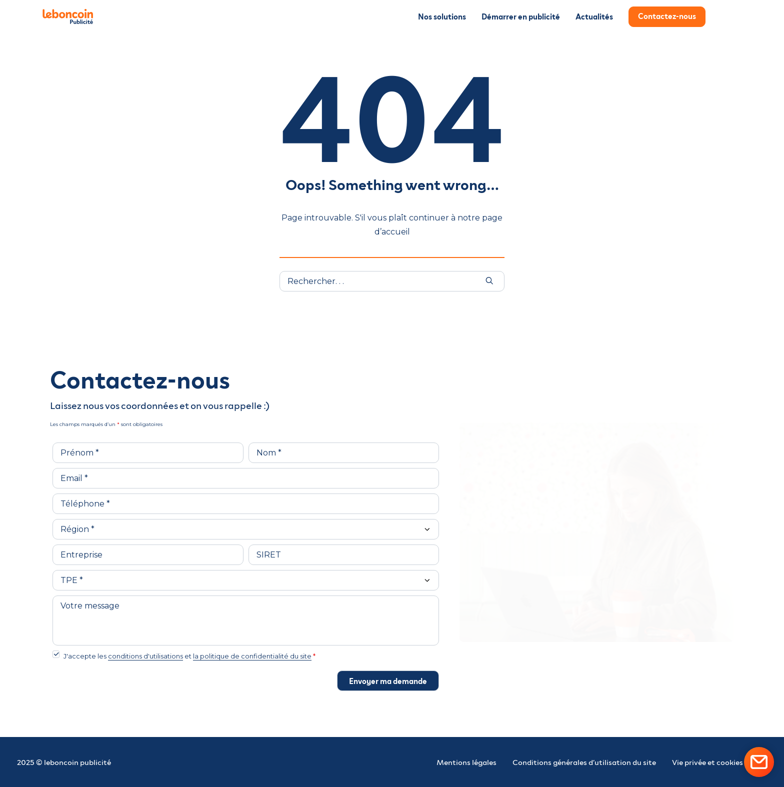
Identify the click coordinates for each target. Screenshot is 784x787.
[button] (490, 280)
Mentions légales (466, 761)
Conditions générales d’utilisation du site (584, 761)
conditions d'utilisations (145, 656)
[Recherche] (392, 281)
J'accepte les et (190, 656)
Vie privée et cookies (707, 761)
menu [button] (725, 19)
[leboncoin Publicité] (72, 16)
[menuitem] (445, 16)
